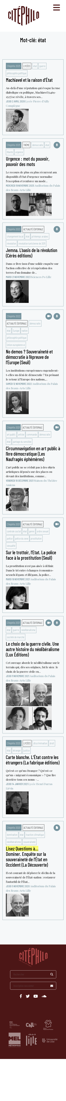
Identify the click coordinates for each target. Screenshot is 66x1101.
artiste (21, 434)
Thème (26, 145)
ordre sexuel (42, 531)
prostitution (36, 538)
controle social (14, 531)
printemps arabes (40, 236)
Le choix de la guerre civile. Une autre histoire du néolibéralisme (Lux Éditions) (32, 649)
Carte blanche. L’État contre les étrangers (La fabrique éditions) (32, 759)
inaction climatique (35, 834)
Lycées (26, 66)
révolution (11, 243)
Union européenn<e (16, 344)
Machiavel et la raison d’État (29, 80)
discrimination (40, 743)
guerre (42, 66)
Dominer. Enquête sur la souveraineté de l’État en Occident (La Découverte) (27, 857)
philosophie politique (16, 73)
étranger (17, 750)
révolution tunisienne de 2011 (32, 243)
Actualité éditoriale (33, 229)
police (10, 538)
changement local (15, 236)
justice (26, 750)
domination (12, 834)
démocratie (37, 145)
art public (11, 434)
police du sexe (21, 538)
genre (31, 531)
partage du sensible (22, 441)
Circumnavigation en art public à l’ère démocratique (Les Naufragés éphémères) (33, 453)
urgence (19, 152)
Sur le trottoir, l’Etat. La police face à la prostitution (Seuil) (31, 555)
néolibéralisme (28, 629)
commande (32, 434)
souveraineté (29, 841)
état (35, 66)
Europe (16, 330)
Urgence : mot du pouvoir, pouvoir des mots (27, 161)
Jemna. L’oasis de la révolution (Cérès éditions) (31, 252)
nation (25, 330)
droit (52, 743)
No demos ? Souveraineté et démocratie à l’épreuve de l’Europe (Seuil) (29, 357)
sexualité (11, 545)
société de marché (15, 637)
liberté (10, 152)
